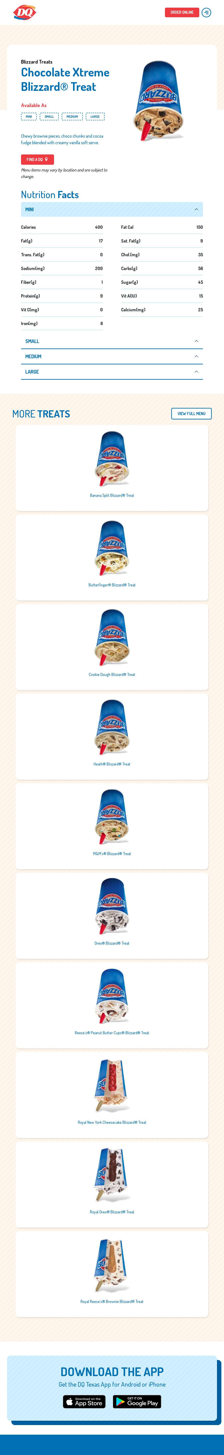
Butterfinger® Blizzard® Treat (112, 585)
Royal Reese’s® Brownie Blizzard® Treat (112, 1301)
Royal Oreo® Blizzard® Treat (112, 1212)
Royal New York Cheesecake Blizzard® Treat (112, 1122)
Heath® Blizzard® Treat (112, 764)
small (32, 341)
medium (33, 356)
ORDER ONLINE (182, 12)
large (32, 371)
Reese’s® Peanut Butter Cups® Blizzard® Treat (112, 1033)
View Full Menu (191, 413)
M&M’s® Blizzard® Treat (112, 853)
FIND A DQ (37, 159)
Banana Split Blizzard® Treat (112, 495)
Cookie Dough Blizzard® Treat (112, 674)
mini (29, 209)
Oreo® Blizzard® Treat (112, 943)
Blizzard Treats (36, 61)
